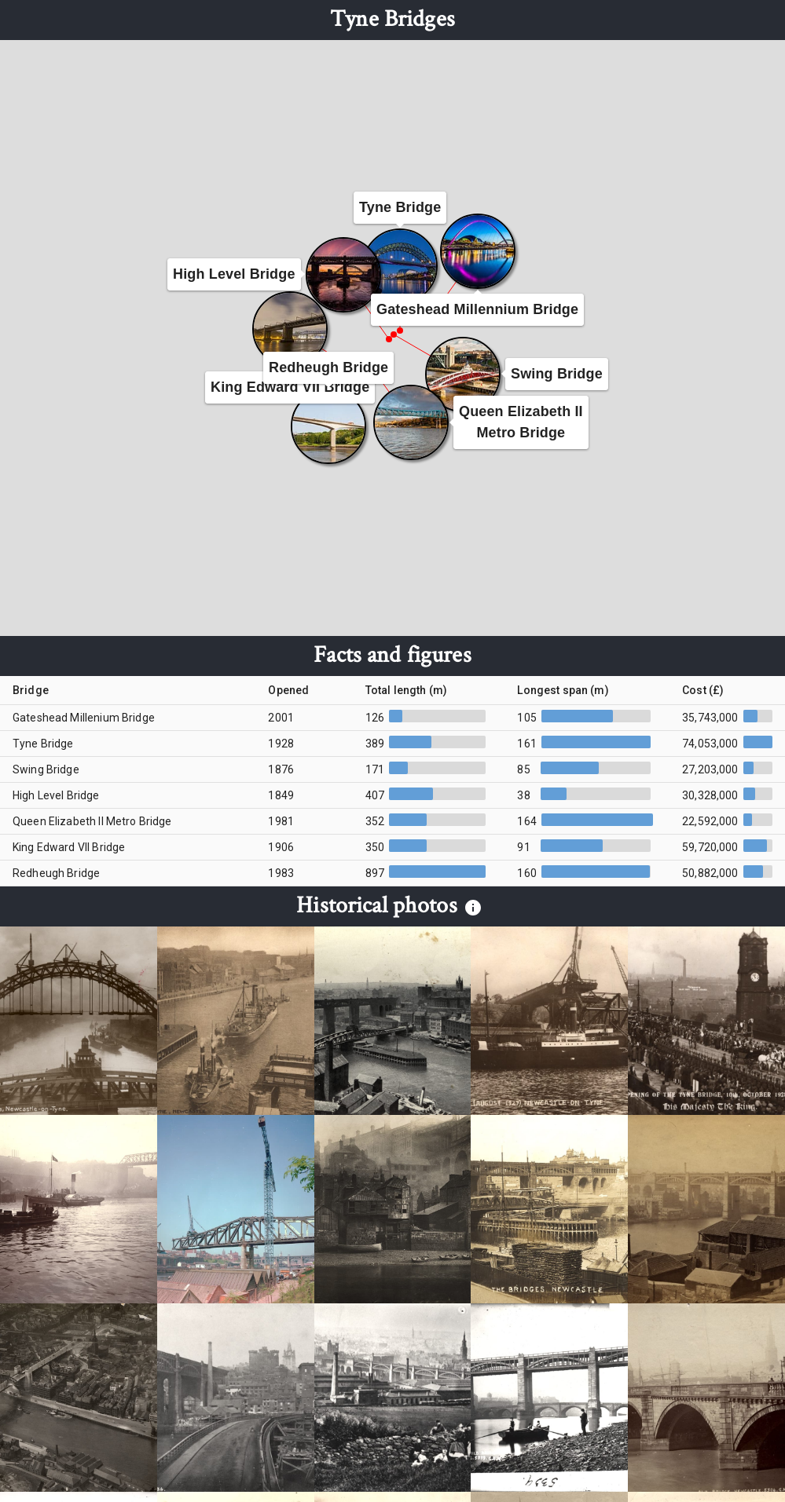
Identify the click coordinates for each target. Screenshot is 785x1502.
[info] (473, 907)
